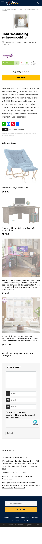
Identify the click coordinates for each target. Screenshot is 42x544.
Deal (8, 9)
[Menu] (2, 3)
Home (4, 9)
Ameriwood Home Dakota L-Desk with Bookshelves (18, 229)
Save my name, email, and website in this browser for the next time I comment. (20, 415)
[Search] (38, 3)
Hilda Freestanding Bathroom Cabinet (15, 35)
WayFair (6, 45)
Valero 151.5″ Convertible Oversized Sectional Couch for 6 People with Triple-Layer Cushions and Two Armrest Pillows (20, 338)
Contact (26, 520)
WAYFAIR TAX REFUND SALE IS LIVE (15, 457)
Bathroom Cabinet (16, 129)
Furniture (14, 9)
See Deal (21, 77)
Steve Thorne (8, 42)
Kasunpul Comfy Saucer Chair (15, 187)
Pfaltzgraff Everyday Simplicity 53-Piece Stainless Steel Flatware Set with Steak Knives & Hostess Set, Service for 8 (21, 485)
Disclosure (16, 520)
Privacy (35, 517)
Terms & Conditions (20, 517)
